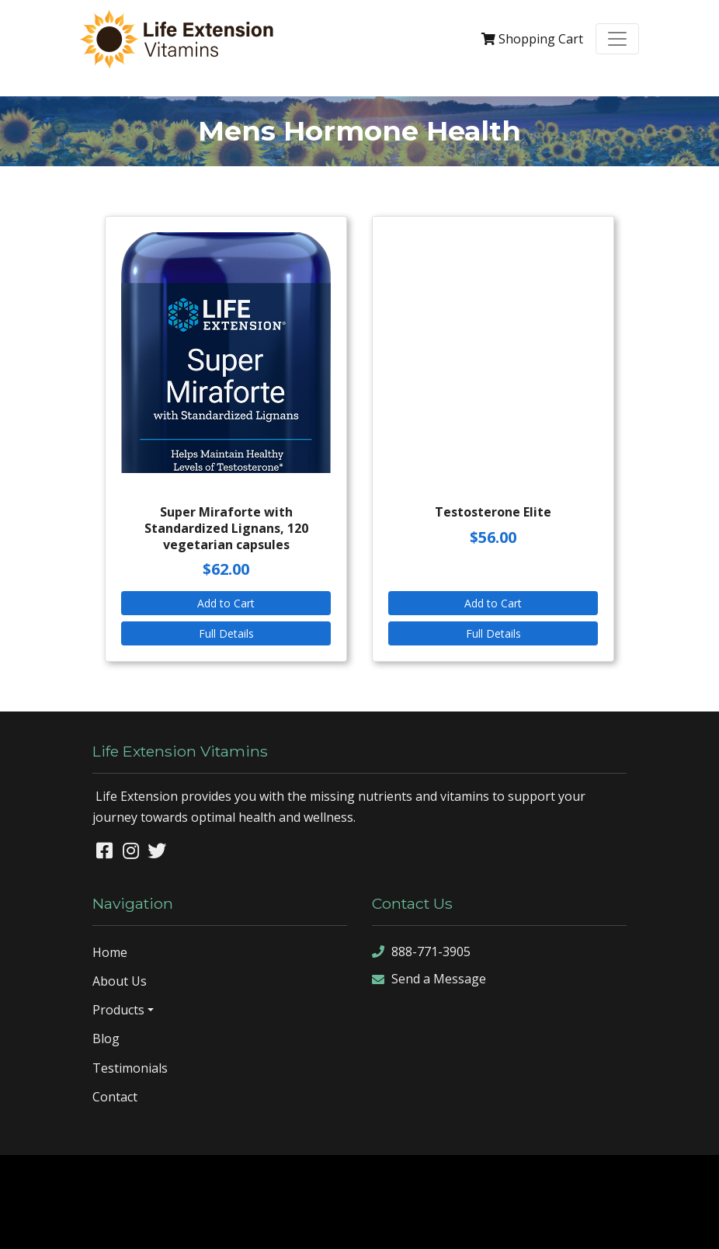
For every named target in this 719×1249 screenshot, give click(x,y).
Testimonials (130, 1068)
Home (109, 952)
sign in (441, 1224)
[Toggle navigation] (617, 38)
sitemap (281, 1224)
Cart (532, 38)
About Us (119, 981)
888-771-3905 (421, 952)
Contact (114, 1096)
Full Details (226, 633)
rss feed (396, 1224)
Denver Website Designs (400, 1178)
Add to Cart (226, 603)
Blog (106, 1038)
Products (118, 1009)
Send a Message (429, 979)
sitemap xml (338, 1224)
